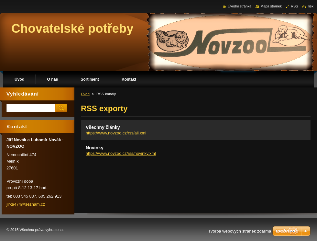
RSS (294, 6)
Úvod (85, 94)
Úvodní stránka (239, 6)
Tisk (310, 6)
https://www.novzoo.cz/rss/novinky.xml (121, 153)
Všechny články (103, 127)
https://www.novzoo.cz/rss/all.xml (116, 133)
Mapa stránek (271, 6)
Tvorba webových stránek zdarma (239, 231)
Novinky (95, 147)
